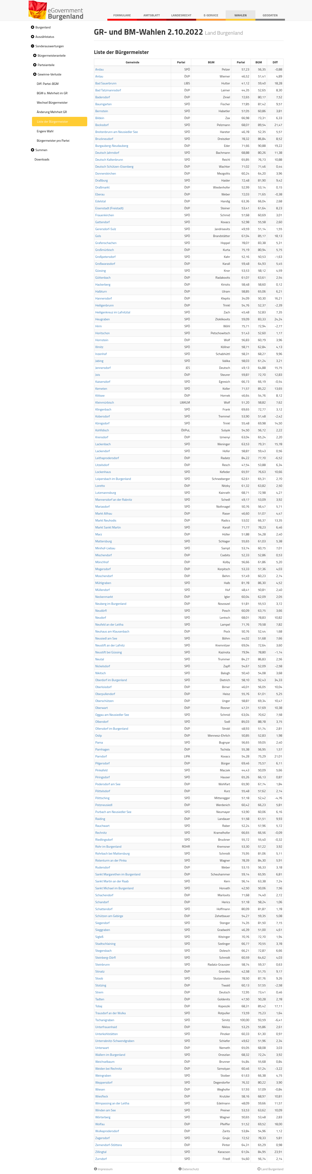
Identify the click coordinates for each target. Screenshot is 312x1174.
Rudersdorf (102, 867)
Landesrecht (181, 15)
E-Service (211, 15)
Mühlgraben (103, 582)
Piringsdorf (102, 777)
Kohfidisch (102, 430)
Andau (99, 69)
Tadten (99, 999)
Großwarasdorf (105, 263)
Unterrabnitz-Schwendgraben (114, 1040)
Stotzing (100, 985)
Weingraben (103, 1075)
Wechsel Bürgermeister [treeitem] (52, 102)
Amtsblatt (152, 15)
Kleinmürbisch (104, 402)
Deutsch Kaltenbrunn (109, 159)
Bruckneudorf (104, 138)
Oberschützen (104, 700)
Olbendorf (101, 721)
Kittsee (100, 395)
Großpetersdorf (105, 256)
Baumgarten (103, 104)
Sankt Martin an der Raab (112, 881)
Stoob (99, 978)
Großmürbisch (104, 249)
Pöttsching (102, 797)
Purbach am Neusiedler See (113, 811)
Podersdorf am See (107, 784)
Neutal (99, 659)
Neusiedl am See (106, 638)
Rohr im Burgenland (108, 846)
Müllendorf (102, 589)
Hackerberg (102, 284)
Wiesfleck (101, 1096)
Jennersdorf (103, 367)
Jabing (99, 360)
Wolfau (100, 1124)
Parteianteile (46, 64)
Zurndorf (101, 1158)
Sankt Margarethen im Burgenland (117, 874)
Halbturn (101, 291)
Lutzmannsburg (105, 492)
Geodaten (270, 15)
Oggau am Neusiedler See (112, 714)
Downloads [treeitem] (42, 159)
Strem (99, 992)
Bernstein (101, 111)
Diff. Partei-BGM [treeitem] (48, 83)
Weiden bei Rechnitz (108, 1068)
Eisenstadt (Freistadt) (109, 208)
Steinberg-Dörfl (105, 957)
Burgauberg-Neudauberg (111, 145)
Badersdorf (102, 97)
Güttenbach (102, 277)
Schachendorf (104, 895)
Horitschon (102, 333)
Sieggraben (102, 929)
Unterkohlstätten (106, 1033)
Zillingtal (100, 1151)
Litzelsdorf (102, 464)
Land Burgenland (270, 1169)
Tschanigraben (104, 1020)
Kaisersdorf (102, 381)
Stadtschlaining (105, 943)
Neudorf (100, 617)
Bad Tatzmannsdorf (108, 90)
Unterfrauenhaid (106, 1026)
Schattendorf (103, 909)
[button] (32, 27)
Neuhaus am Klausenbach (112, 631)
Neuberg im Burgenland (110, 603)
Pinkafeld (101, 770)
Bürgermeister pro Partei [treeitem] (53, 140)
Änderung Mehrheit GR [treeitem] (52, 111)
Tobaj (98, 1006)
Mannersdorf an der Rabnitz (113, 499)
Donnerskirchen (105, 173)
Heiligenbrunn (104, 305)
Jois (97, 374)
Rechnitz (101, 832)
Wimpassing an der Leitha (112, 1103)
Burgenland (43, 27)
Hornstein (101, 340)
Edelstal (100, 201)
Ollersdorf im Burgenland (111, 728)
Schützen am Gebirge (109, 915)
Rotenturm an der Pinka (111, 860)
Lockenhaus (103, 471)
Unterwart (102, 1047)
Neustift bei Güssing (108, 652)
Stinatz (99, 971)
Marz (98, 534)
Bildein (99, 117)
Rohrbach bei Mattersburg (112, 853)
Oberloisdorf (103, 686)
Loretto (100, 485)
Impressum (103, 1169)
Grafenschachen (106, 242)
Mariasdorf (102, 506)
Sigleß (99, 936)
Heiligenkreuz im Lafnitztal (112, 312)
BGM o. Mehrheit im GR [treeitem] (52, 93)
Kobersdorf (102, 416)
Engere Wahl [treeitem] (45, 131)
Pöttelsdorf (102, 791)
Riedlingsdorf (104, 839)
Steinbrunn (102, 964)
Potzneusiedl (103, 804)
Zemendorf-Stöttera (108, 1144)
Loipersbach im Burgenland (113, 478)
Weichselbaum (105, 1061)
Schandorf (102, 902)
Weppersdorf (103, 1082)
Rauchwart (102, 825)
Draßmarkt (102, 187)
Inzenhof (101, 353)
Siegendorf (102, 922)
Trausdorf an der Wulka (110, 1013)
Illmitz (99, 346)
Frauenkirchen (104, 215)
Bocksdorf (102, 124)
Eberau (99, 194)
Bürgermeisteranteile (52, 55)
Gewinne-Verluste (50, 74)
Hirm (98, 326)
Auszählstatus (45, 36)
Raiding (100, 818)
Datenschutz (188, 1169)
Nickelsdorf (102, 666)
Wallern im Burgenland (110, 1054)
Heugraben (102, 319)
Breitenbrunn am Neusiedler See (116, 131)
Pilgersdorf (102, 763)
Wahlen (240, 15)
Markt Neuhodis (105, 520)
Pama (99, 742)
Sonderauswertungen (50, 46)
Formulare (122, 15)
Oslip (98, 735)
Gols (98, 235)
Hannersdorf (103, 298)
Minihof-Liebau (105, 548)
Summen (41, 150)
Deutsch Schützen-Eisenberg (114, 166)
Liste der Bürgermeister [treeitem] (52, 121)
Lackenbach (103, 444)
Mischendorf (103, 555)
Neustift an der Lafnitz (110, 645)
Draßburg (101, 180)
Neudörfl (101, 610)
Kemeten (101, 388)
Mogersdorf (103, 569)
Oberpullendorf (105, 693)
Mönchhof (102, 562)
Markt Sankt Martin (108, 527)
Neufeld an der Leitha (109, 624)
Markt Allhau (103, 513)
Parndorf (101, 756)
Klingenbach (103, 409)
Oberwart (101, 707)
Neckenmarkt (104, 596)
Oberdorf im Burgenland (111, 680)
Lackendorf (102, 451)
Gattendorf (102, 222)
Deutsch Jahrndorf (107, 152)
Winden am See (105, 1110)
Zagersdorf (102, 1138)
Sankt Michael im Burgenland (114, 888)
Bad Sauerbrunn (106, 83)
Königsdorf (102, 423)
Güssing (100, 270)
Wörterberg (102, 1117)
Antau (99, 76)
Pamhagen (102, 749)
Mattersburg (103, 541)
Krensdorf (101, 437)
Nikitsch (100, 673)
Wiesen (100, 1089)
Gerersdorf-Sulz (105, 229)
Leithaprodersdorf (107, 457)
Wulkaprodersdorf (107, 1131)
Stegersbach (103, 950)
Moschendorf (104, 575)
